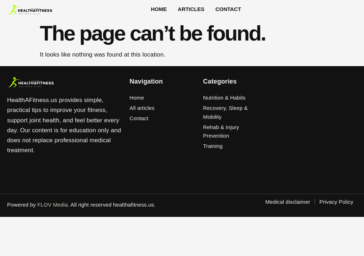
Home (164, 12)
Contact (226, 12)
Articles (193, 12)
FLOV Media (52, 209)
